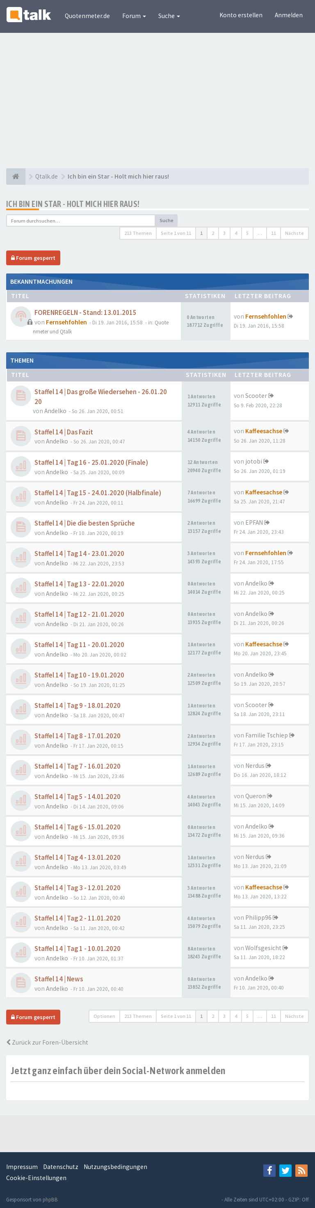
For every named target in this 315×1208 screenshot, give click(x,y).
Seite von (176, 233)
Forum (134, 16)
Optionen (104, 1016)
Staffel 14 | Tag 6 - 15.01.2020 (77, 827)
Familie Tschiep (266, 735)
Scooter (256, 396)
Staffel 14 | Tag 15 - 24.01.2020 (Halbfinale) (97, 493)
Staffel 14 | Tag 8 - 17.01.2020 (77, 736)
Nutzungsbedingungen (115, 1167)
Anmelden (289, 15)
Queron (255, 796)
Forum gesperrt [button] (33, 258)
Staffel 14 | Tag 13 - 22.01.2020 (79, 584)
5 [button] (247, 233)
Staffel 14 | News (58, 979)
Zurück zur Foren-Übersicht (47, 1042)
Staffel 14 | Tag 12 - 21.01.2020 (79, 614)
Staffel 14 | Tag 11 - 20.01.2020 (79, 645)
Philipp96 (258, 917)
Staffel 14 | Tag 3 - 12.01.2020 (77, 888)
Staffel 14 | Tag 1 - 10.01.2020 (77, 948)
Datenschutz (60, 1167)
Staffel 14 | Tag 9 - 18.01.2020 (77, 705)
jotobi (253, 461)
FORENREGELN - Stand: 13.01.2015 (85, 312)
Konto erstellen (240, 15)
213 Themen (138, 233)
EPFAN (254, 522)
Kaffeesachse (263, 431)
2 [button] (213, 233)
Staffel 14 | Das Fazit (63, 432)
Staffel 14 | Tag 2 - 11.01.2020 (77, 918)
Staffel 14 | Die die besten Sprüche (84, 523)
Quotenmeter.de (87, 16)
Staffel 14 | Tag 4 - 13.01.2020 (77, 857)
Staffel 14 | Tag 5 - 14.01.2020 (77, 796)
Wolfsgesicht (263, 948)
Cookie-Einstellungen (36, 1178)
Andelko (55, 411)
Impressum (22, 1167)
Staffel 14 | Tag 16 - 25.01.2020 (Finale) (91, 462)
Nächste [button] (294, 233)
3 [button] (224, 233)
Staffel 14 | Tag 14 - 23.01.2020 (79, 553)
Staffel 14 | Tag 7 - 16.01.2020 (77, 766)
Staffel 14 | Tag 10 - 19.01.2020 (79, 675)
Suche (169, 16)
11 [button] (273, 233)
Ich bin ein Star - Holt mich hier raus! (73, 204)
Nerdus (255, 765)
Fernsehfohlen (66, 322)
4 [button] (236, 233)
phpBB (50, 1199)
